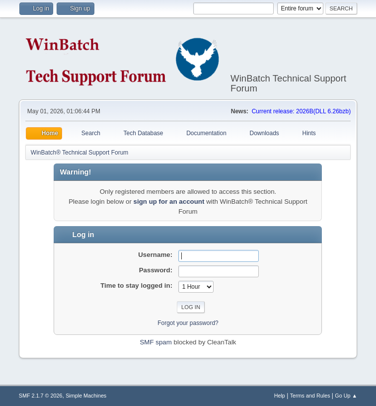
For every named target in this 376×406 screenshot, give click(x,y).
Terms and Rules (310, 396)
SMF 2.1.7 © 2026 (41, 396)
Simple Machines (86, 396)
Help (279, 396)
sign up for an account (169, 201)
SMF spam (155, 342)
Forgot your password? (188, 323)
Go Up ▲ (346, 396)
